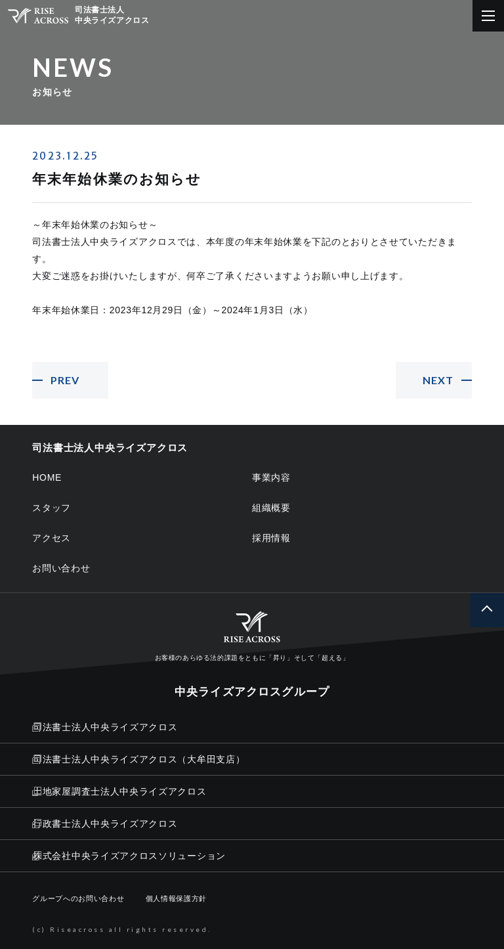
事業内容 (271, 477)
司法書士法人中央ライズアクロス (104, 727)
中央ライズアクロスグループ (252, 692)
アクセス (51, 538)
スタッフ (51, 507)
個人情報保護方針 (176, 898)
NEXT (438, 380)
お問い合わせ (61, 568)
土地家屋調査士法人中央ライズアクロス (119, 791)
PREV (65, 380)
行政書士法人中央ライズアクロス (104, 823)
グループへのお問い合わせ (78, 898)
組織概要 (271, 507)
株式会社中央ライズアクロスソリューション (129, 855)
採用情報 (271, 538)
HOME (47, 477)
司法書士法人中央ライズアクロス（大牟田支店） (138, 759)
